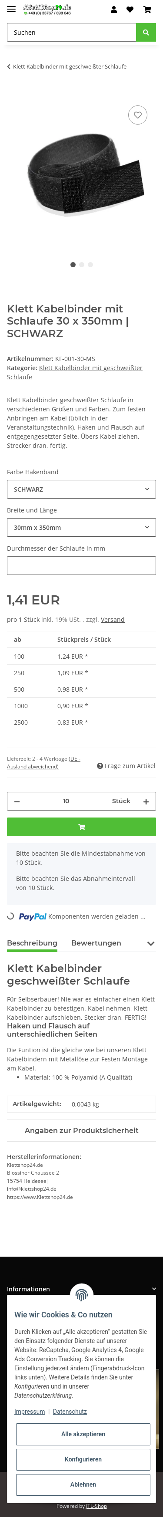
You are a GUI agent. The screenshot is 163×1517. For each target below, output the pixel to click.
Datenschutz (70, 1411)
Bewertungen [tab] (96, 943)
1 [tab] (73, 264)
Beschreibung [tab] (32, 943)
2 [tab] (81, 264)
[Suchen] (71, 32)
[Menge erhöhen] (146, 801)
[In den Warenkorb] (14, 94)
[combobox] (81, 489)
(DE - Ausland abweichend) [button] (43, 762)
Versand (113, 619)
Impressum (29, 1411)
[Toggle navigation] (11, 5)
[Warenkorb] (147, 9)
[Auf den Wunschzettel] (137, 115)
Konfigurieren (83, 1459)
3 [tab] (90, 264)
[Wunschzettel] (130, 9)
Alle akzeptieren (83, 1434)
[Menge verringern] (17, 801)
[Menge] (66, 801)
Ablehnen (83, 1484)
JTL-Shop (96, 1506)
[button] (114, 9)
